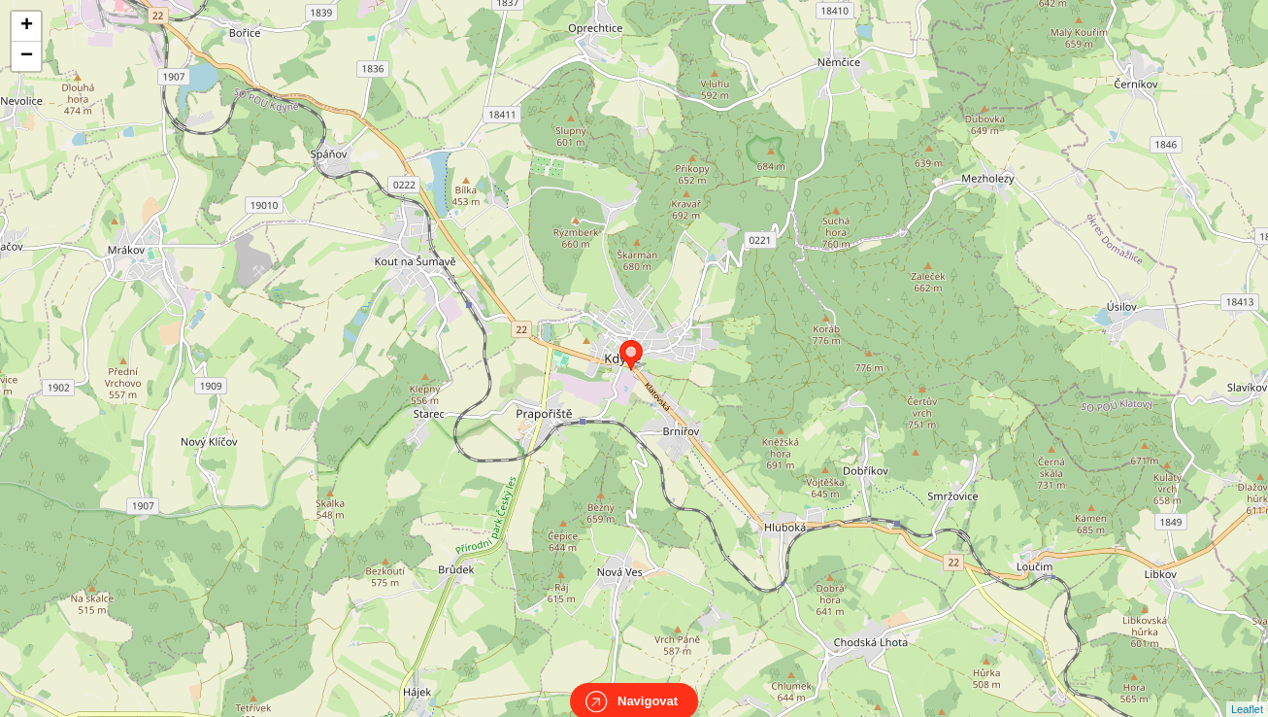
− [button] (26, 56)
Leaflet (1247, 692)
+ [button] (26, 26)
